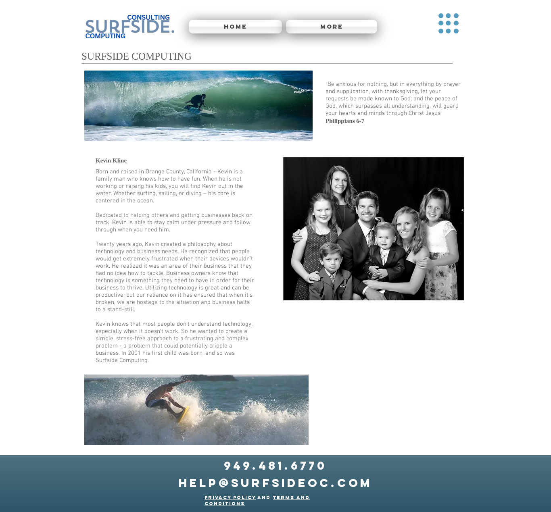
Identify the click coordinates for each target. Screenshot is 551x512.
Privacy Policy (230, 497)
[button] (448, 23)
